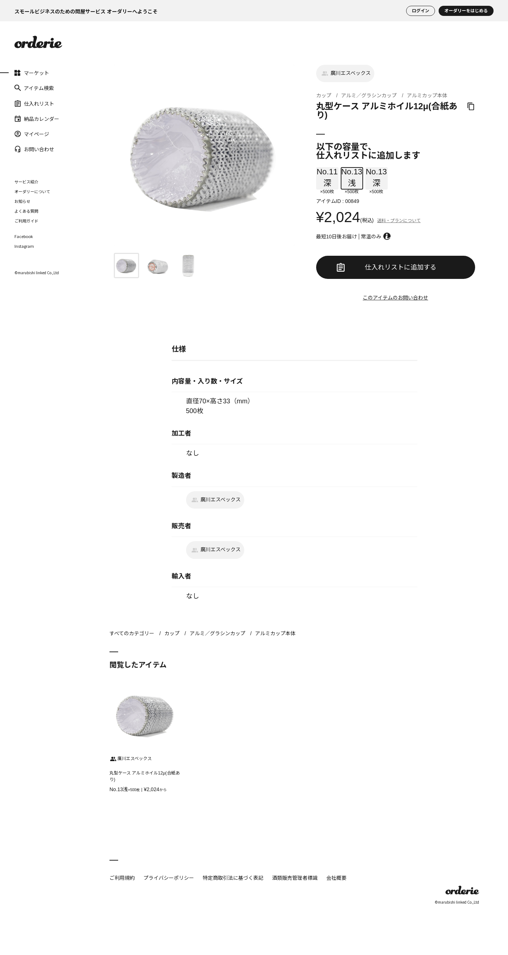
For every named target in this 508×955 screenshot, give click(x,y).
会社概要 (336, 877)
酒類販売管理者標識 (295, 877)
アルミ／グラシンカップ (369, 95)
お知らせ (22, 201)
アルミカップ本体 (427, 95)
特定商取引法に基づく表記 (233, 877)
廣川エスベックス (345, 73)
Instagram (24, 246)
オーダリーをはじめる (466, 10)
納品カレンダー (36, 118)
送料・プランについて (399, 220)
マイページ (31, 134)
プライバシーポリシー (168, 877)
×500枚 (327, 178)
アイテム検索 (34, 88)
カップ (323, 95)
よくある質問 (26, 211)
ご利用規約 (122, 877)
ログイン (420, 10)
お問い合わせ (34, 149)
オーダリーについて (32, 191)
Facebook (23, 236)
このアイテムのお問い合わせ (395, 298)
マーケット (31, 72)
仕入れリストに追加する (386, 267)
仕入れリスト (34, 103)
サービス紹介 (26, 181)
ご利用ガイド (26, 221)
